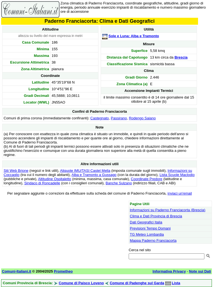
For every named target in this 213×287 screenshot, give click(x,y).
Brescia (180, 57)
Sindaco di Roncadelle (42, 183)
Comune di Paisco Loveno (81, 283)
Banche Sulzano (119, 183)
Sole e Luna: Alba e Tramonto (133, 36)
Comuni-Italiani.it (16, 271)
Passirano (119, 118)
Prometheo (63, 271)
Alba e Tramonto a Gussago (94, 175)
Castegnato (99, 118)
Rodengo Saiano (142, 118)
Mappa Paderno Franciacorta (153, 240)
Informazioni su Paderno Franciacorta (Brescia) (167, 210)
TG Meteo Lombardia (147, 234)
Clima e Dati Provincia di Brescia (156, 216)
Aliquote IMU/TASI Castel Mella (85, 170)
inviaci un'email (180, 193)
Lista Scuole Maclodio (176, 175)
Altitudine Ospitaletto (54, 179)
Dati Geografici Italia (146, 222)
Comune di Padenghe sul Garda (137, 283)
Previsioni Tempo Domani (150, 228)
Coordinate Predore (146, 179)
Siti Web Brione (16, 170)
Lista (176, 283)
